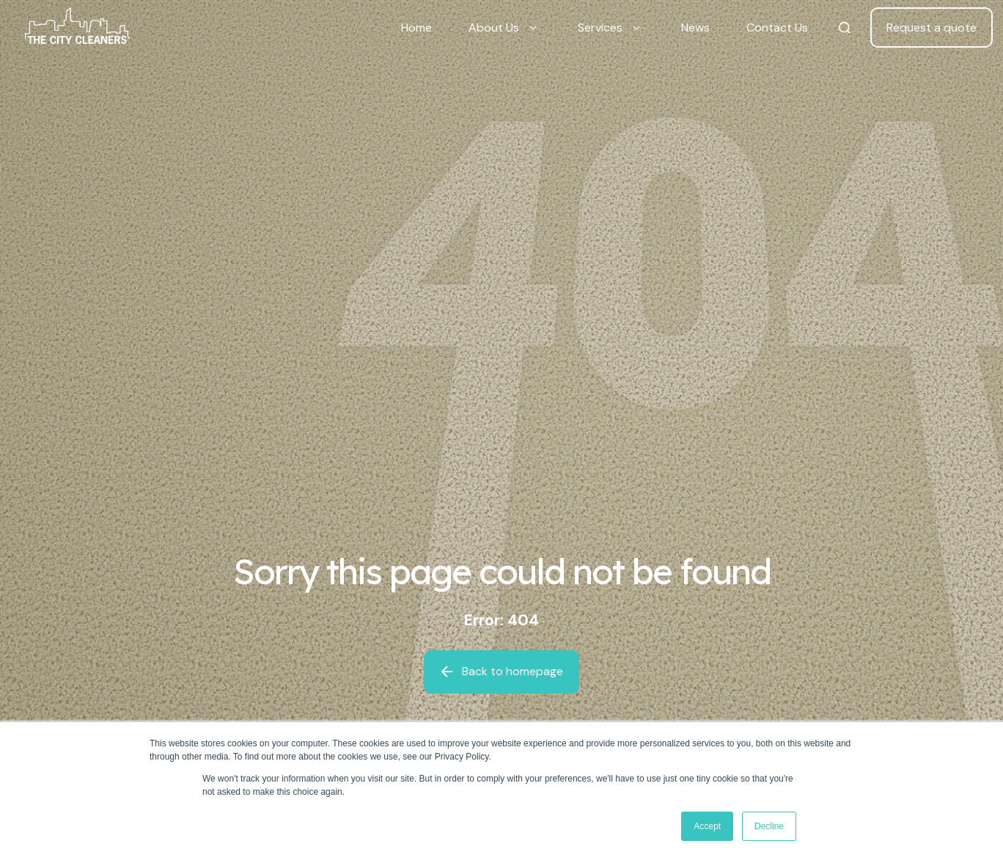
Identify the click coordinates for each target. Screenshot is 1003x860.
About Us (494, 27)
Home (416, 27)
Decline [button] (769, 826)
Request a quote (931, 27)
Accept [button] (707, 826)
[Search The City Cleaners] (845, 28)
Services (600, 27)
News (695, 27)
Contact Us (777, 27)
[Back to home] (77, 28)
